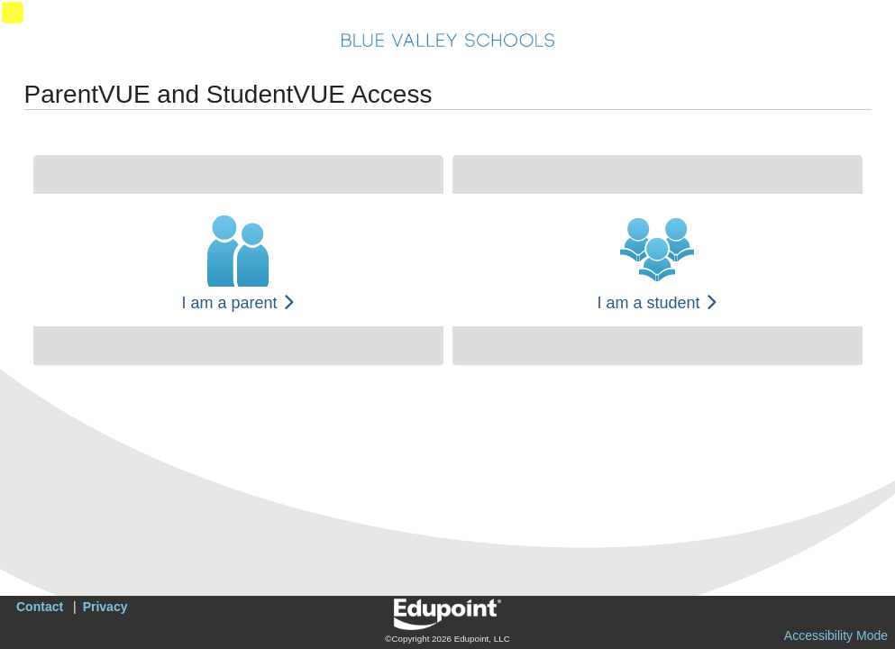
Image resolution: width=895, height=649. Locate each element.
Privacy (105, 606)
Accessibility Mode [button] (836, 635)
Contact (39, 606)
